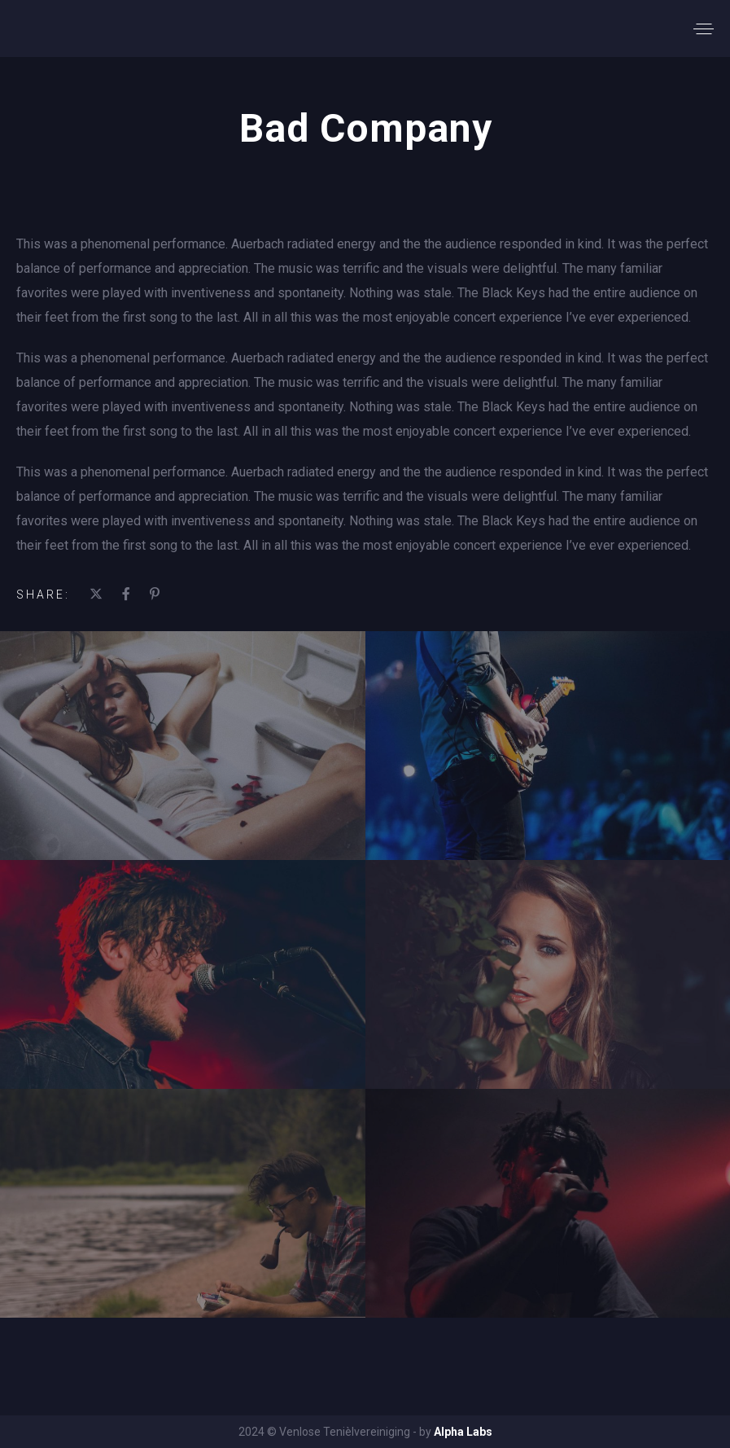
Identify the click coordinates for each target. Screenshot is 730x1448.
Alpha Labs (463, 1431)
